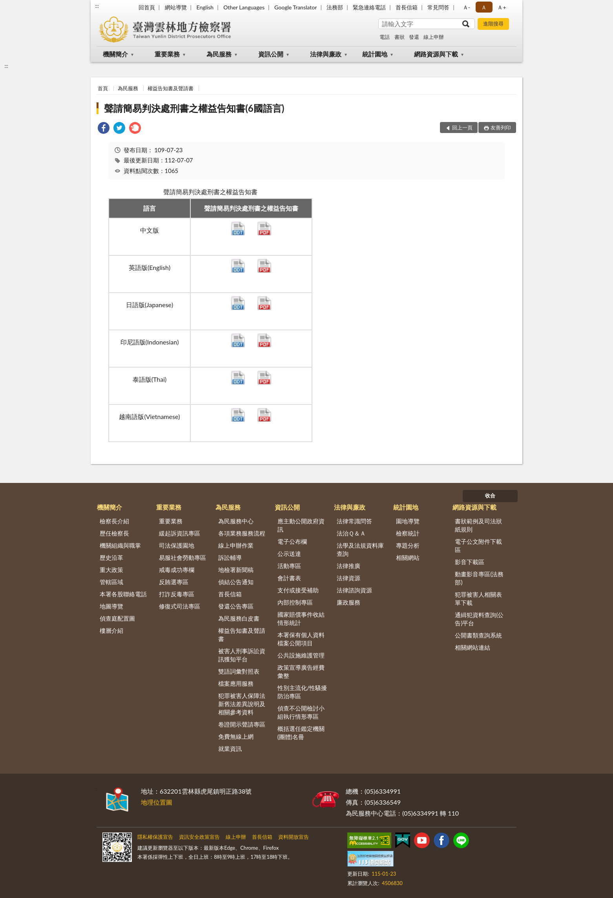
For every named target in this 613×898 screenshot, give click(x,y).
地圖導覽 (111, 606)
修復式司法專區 (179, 606)
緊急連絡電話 (369, 7)
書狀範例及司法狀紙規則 (478, 525)
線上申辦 (433, 37)
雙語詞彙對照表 (238, 671)
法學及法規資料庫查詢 (360, 549)
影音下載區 (469, 561)
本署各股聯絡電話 (123, 593)
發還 (414, 37)
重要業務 (167, 54)
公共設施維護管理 (301, 655)
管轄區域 (111, 581)
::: (97, 6)
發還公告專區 (236, 606)
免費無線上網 (236, 736)
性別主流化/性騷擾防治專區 (302, 691)
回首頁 (147, 7)
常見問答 (438, 7)
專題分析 (408, 545)
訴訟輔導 (230, 557)
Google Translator (295, 7)
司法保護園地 (176, 545)
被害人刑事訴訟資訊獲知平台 (241, 655)
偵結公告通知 (236, 581)
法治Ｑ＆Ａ (351, 533)
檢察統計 (408, 533)
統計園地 (374, 54)
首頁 (103, 88)
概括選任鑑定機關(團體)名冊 (301, 732)
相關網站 (408, 557)
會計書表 (289, 577)
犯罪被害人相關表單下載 (478, 598)
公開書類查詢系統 (478, 635)
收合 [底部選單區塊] (490, 495)
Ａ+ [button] (501, 7)
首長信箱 (407, 7)
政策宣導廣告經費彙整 (301, 671)
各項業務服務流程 (241, 533)
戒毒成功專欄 (176, 569)
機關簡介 (115, 54)
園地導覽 (408, 521)
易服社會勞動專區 (182, 557)
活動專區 (289, 565)
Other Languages (244, 7)
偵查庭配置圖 (117, 618)
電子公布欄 (292, 541)
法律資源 (348, 577)
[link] (103, 129)
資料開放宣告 (293, 837)
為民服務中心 (236, 521)
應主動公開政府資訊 (301, 525)
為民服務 (219, 54)
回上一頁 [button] (462, 127)
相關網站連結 (472, 647)
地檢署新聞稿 (236, 569)
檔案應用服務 (236, 683)
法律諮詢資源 (354, 590)
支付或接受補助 (298, 590)
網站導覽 (176, 7)
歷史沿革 (111, 557)
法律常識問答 (354, 521)
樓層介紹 (111, 630)
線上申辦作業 (236, 545)
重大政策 (111, 569)
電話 (384, 37)
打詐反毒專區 (176, 593)
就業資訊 (230, 748)
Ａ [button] (484, 7)
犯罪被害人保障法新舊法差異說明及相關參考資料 (241, 704)
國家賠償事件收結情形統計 (301, 618)
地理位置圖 (156, 802)
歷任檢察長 (114, 533)
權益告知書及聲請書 (170, 88)
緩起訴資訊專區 (179, 533)
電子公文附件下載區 (478, 545)
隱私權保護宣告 (155, 837)
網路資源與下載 (436, 54)
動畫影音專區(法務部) (479, 578)
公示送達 (289, 553)
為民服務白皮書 (238, 618)
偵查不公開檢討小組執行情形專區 (301, 712)
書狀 (399, 37)
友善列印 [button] (501, 127)
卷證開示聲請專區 (241, 724)
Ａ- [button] (466, 7)
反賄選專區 (173, 581)
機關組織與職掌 (120, 545)
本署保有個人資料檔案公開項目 (301, 639)
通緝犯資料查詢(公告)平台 (479, 619)
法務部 (335, 7)
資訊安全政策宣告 (199, 837)
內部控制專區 (295, 602)
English (204, 7)
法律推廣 (348, 565)
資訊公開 (270, 54)
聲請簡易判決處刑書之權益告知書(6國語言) (194, 108)
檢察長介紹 (114, 521)
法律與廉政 (325, 54)
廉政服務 (348, 602)
